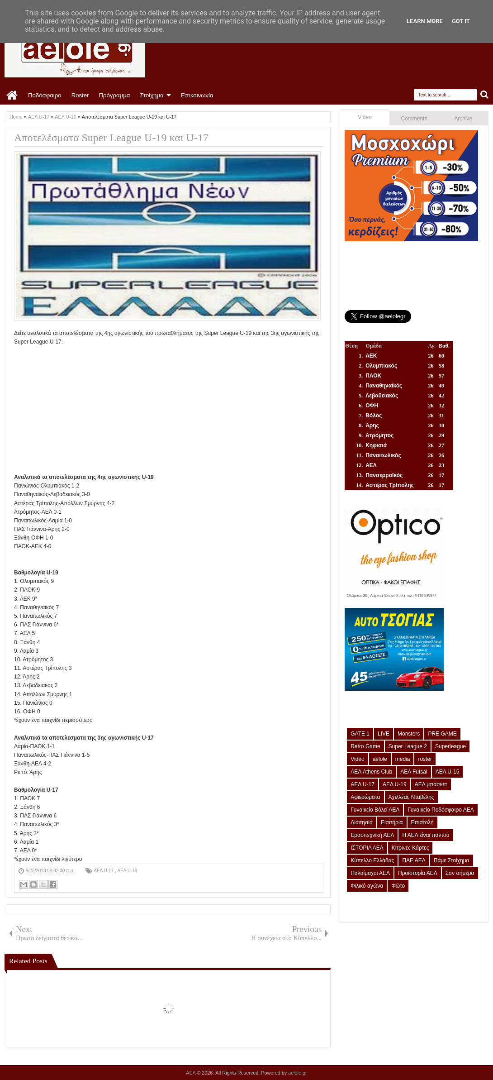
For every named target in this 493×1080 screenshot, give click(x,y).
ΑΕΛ (191, 1072)
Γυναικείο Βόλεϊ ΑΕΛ (375, 810)
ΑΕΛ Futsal (413, 772)
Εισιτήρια (392, 822)
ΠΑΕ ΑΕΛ (413, 860)
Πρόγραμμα (114, 95)
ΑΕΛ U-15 (448, 772)
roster (425, 759)
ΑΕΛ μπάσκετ (431, 784)
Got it (461, 21)
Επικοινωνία (197, 95)
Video (364, 117)
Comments (414, 118)
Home (12, 95)
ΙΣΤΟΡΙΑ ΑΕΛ (367, 848)
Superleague (450, 746)
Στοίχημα (151, 95)
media (402, 759)
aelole (380, 759)
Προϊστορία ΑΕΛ (417, 873)
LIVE (383, 734)
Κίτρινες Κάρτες (410, 848)
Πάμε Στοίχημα (451, 860)
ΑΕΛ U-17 (104, 870)
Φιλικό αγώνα (367, 886)
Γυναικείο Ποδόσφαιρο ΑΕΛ (441, 810)
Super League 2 (408, 746)
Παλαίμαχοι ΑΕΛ (370, 873)
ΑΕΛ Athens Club (371, 772)
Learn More (425, 21)
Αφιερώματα (365, 797)
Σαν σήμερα (460, 873)
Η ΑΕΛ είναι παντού (425, 835)
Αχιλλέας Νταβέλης (411, 797)
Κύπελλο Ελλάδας (372, 860)
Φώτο (398, 886)
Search (485, 95)
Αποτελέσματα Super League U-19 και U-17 (111, 137)
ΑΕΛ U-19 (127, 870)
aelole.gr (297, 1072)
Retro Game (365, 746)
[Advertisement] (168, 409)
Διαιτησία (362, 822)
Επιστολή (422, 822)
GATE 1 (360, 734)
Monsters (409, 734)
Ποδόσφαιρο (45, 95)
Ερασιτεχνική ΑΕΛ (372, 835)
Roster (80, 95)
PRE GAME (442, 734)
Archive (463, 118)
